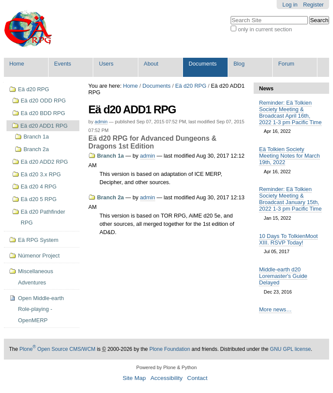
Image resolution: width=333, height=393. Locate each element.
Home (16, 63)
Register (313, 4)
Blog (239, 63)
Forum (286, 63)
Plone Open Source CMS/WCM (57, 349)
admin (101, 121)
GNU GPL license (290, 349)
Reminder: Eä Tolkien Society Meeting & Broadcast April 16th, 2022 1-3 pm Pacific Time (290, 112)
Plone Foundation (169, 349)
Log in (289, 4)
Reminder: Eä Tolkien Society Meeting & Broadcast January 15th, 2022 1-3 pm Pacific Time (290, 199)
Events (62, 63)
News (266, 88)
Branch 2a (110, 197)
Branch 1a (110, 155)
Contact (197, 378)
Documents (203, 63)
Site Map (134, 378)
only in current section (265, 29)
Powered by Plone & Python (166, 367)
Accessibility (166, 378)
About (151, 63)
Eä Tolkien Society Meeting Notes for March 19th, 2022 (289, 155)
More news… (275, 309)
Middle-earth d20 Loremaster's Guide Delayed (283, 276)
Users (106, 63)
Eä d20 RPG (190, 86)
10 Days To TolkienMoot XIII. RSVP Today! (288, 239)
